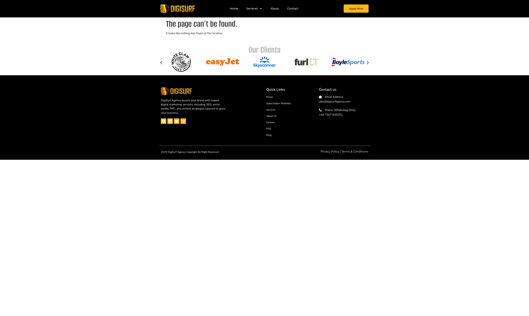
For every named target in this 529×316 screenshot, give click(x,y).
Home (234, 9)
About (275, 9)
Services (254, 9)
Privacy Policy (330, 151)
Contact (293, 9)
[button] (161, 62)
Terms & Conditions (354, 151)
